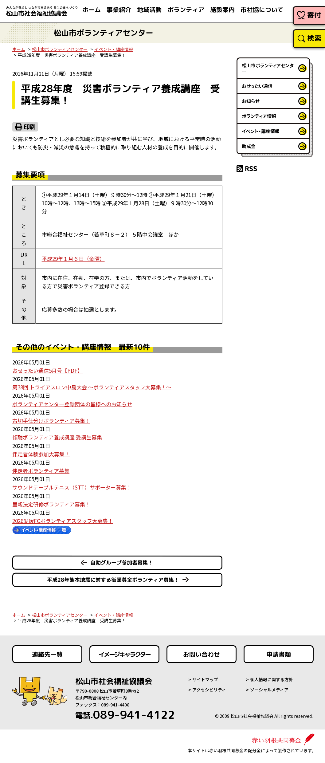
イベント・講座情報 (113, 49)
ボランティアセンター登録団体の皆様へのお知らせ (72, 404)
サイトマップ (205, 679)
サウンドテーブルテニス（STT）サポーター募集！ (71, 487)
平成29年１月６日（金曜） (73, 258)
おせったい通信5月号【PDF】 (47, 370)
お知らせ (250, 101)
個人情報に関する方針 (271, 679)
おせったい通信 (257, 86)
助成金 (249, 146)
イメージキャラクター (124, 654)
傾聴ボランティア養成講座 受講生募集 (57, 437)
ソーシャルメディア (269, 689)
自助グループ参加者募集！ (121, 562)
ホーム (18, 49)
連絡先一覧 (47, 654)
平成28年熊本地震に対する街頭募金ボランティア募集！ (113, 579)
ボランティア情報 (259, 116)
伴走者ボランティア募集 (40, 470)
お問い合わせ (201, 654)
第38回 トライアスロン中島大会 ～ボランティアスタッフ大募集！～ (91, 387)
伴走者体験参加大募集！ (41, 454)
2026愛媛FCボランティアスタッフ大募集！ (62, 521)
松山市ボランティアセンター (60, 49)
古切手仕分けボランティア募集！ (51, 420)
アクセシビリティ (209, 689)
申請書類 (278, 654)
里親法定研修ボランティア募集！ (51, 504)
